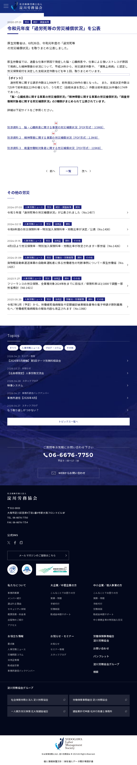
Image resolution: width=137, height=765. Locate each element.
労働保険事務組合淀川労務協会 (103, 638)
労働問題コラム (15, 654)
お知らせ (54, 643)
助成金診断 (13, 665)
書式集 (11, 643)
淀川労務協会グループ (106, 664)
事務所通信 (21, 671)
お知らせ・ (62, 636)
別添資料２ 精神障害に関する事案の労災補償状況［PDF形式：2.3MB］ (53, 136)
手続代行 (54, 603)
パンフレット (101, 656)
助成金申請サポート (60, 614)
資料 (77, 207)
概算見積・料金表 (17, 614)
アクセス (12, 625)
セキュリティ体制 (16, 608)
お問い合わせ (101, 648)
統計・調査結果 (41, 21)
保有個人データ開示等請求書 (78, 761)
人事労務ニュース (34, 207)
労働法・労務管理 (64, 257)
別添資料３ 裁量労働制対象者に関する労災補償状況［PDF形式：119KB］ (54, 147)
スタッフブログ (58, 654)
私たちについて (17, 585)
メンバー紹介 (14, 598)
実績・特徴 (56, 598)
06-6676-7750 (20, 517)
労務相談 (54, 608)
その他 (77, 240)
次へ (84, 171)
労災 (27, 21)
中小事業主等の (108, 620)
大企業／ (63, 585)
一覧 (68, 171)
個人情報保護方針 (53, 761)
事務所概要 (13, 592)
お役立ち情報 (15, 636)
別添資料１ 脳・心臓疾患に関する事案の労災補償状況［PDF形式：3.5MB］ (56, 126)
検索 (96, 672)
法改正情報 (13, 659)
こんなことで (62, 593)
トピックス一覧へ (68, 421)
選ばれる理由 (14, 603)
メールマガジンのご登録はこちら (37, 555)
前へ (52, 171)
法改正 (58, 223)
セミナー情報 (57, 649)
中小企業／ (107, 585)
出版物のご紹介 (15, 619)
